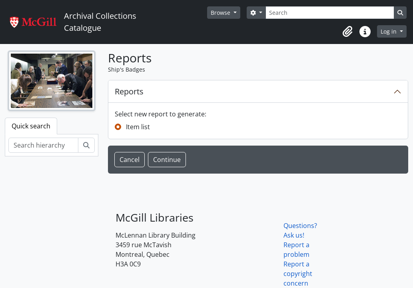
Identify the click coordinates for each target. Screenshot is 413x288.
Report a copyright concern (297, 274)
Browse (221, 12)
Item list (138, 126)
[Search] (329, 12)
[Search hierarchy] (43, 145)
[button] (347, 31)
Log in (389, 31)
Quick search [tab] (31, 126)
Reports (129, 91)
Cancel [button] (130, 159)
